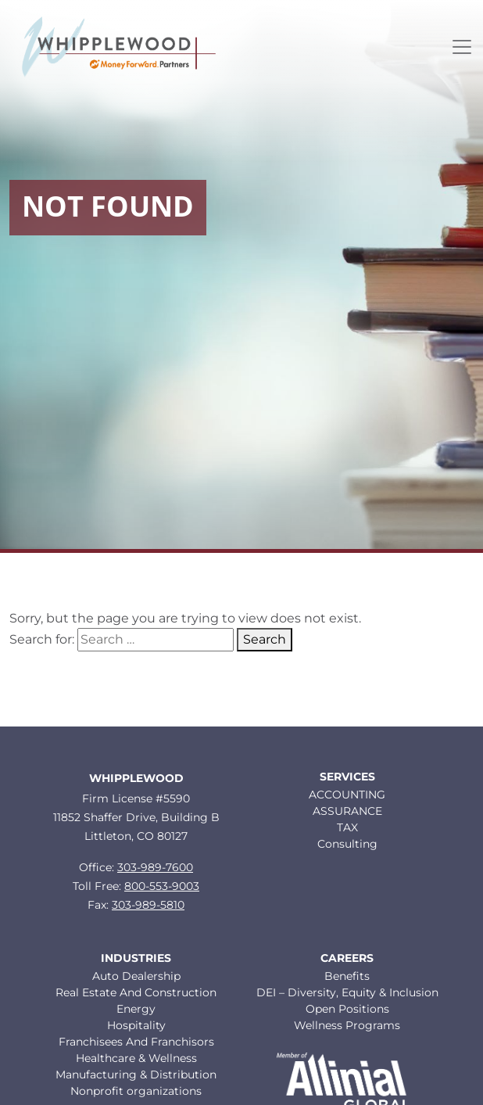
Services (347, 777)
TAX (347, 827)
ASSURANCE (347, 811)
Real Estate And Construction (135, 992)
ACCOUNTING (347, 794)
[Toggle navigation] (462, 47)
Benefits (347, 976)
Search (264, 639)
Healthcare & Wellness (136, 1058)
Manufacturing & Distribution (135, 1074)
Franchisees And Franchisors (136, 1042)
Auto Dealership (136, 976)
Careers (347, 958)
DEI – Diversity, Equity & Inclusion (347, 992)
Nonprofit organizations (136, 1091)
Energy (136, 1009)
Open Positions (347, 1009)
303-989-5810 (148, 905)
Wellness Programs (347, 1025)
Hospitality (136, 1025)
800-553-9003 (161, 886)
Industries (136, 958)
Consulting (347, 844)
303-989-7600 (155, 867)
